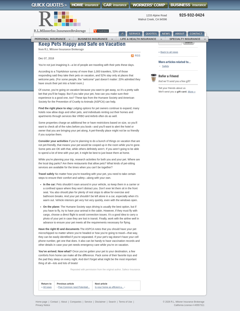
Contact (54, 301)
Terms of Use (125, 301)
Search (188, 42)
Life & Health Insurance (141, 39)
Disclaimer (100, 301)
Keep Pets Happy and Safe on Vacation (81, 43)
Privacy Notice (43, 305)
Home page (41, 301)
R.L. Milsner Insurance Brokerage (187, 301)
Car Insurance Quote (115, 5)
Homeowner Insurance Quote (85, 5)
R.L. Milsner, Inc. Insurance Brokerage (72, 22)
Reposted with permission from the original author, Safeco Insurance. (105, 269)
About (64, 301)
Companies (75, 301)
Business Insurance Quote (188, 5)
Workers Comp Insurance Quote (149, 5)
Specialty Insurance (188, 39)
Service (88, 301)
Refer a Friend (168, 76)
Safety (165, 66)
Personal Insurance (52, 39)
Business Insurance (95, 39)
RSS (137, 55)
